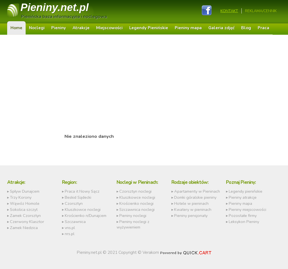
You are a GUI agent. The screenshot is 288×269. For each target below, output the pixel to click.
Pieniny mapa (188, 28)
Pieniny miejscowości (247, 209)
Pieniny (54, 7)
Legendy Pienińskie (148, 28)
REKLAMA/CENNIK (261, 11)
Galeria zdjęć (221, 28)
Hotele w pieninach (191, 203)
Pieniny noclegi (132, 215)
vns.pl (70, 227)
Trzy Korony (20, 197)
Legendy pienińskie (245, 191)
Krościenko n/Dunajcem (85, 215)
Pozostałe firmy (243, 215)
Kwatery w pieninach (192, 209)
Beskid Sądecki (78, 197)
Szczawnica (75, 221)
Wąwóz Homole (24, 203)
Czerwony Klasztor (27, 221)
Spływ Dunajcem (24, 191)
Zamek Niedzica (24, 227)
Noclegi (37, 28)
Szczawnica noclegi (137, 209)
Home (16, 28)
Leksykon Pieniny (244, 221)
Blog (246, 28)
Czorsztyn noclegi (135, 191)
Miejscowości (109, 28)
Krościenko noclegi (136, 203)
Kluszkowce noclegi (83, 209)
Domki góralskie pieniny (195, 197)
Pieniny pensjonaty (191, 215)
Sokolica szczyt (23, 209)
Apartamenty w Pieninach (197, 191)
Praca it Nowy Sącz (82, 191)
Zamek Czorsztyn (25, 215)
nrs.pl (69, 233)
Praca (263, 28)
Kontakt (229, 11)
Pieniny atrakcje (243, 197)
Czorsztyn (74, 203)
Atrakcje (81, 28)
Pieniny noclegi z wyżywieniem (133, 224)
